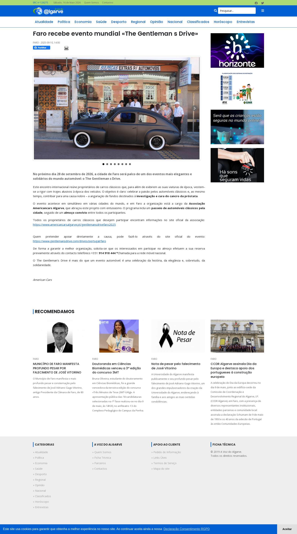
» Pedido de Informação (166, 452)
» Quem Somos (101, 452)
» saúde (38, 468)
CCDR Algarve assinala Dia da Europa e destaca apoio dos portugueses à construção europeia (233, 370)
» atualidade (40, 452)
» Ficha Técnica (101, 457)
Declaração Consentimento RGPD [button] (186, 529)
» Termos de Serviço (164, 463)
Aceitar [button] (287, 529)
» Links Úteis (159, 457)
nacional (175, 22)
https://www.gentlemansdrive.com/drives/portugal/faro (69, 241)
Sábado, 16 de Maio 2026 (67, 2)
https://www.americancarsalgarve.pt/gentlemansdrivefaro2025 (74, 224)
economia (83, 22)
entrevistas (246, 22)
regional (138, 22)
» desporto (40, 474)
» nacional (39, 490)
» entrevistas (40, 507)
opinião (156, 22)
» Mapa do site (160, 468)
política (64, 22)
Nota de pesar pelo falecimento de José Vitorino (175, 366)
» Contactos (99, 468)
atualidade (44, 22)
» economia (40, 463)
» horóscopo (41, 501)
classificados (198, 22)
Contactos (107, 2)
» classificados (42, 496)
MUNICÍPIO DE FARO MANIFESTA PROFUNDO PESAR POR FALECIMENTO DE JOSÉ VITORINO (57, 368)
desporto (119, 22)
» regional (39, 479)
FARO (36, 359)
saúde (101, 22)
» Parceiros (99, 463)
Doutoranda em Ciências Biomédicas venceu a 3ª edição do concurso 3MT (116, 368)
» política (38, 457)
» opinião (39, 485)
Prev (39, 108)
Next (194, 108)
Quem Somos (91, 2)
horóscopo (223, 22)
